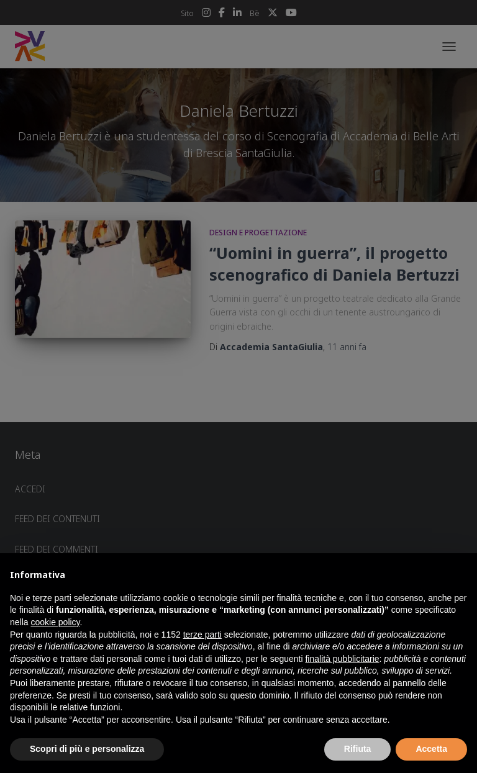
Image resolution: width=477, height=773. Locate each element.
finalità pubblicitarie (342, 659)
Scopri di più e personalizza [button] (87, 749)
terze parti (202, 635)
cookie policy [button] (55, 622)
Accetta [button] (431, 749)
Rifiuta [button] (357, 749)
